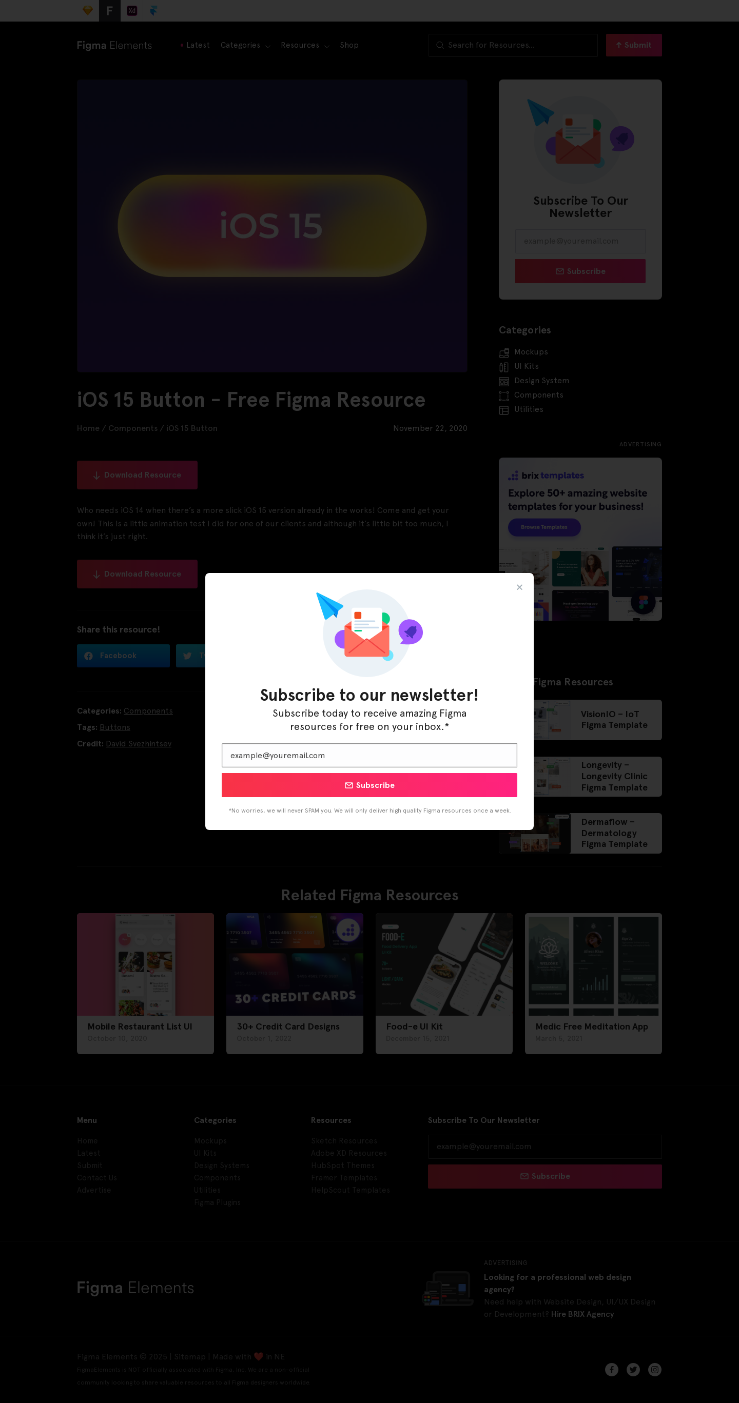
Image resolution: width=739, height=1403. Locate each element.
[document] (369, 701)
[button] (519, 587)
